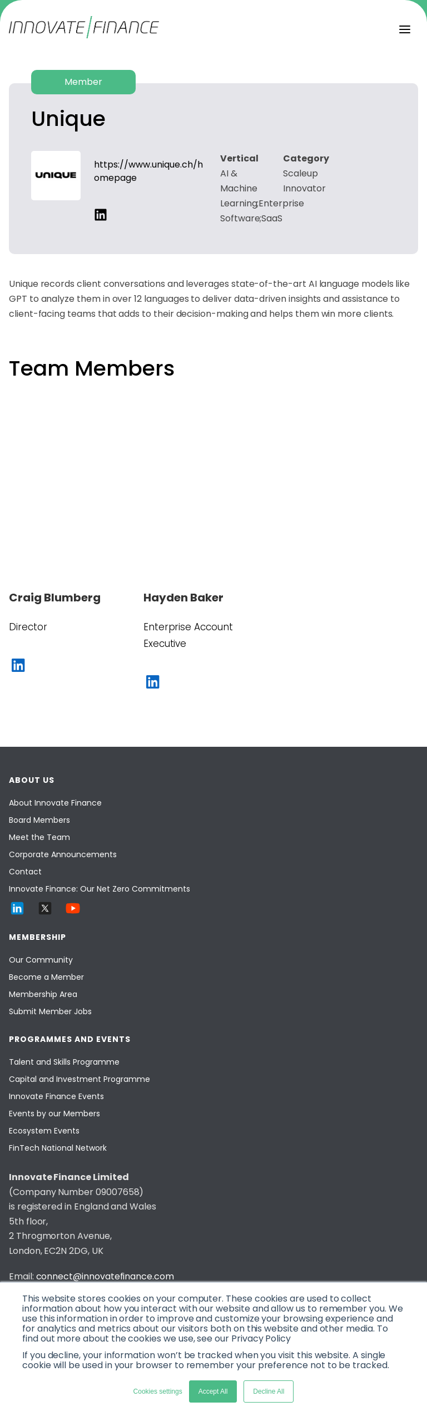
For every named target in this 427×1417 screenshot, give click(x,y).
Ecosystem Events (44, 1130)
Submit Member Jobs (50, 1011)
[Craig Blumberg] (76, 597)
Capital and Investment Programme (79, 1079)
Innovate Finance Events (56, 1096)
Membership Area (43, 994)
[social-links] (100, 214)
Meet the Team (39, 837)
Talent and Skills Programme (64, 1061)
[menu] (404, 29)
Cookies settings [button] (157, 1391)
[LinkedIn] (17, 913)
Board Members (39, 820)
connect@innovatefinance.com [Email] (105, 1276)
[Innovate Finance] (84, 35)
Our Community (41, 959)
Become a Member (46, 977)
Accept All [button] (213, 1391)
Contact (25, 871)
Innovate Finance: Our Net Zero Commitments (99, 888)
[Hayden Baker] (210, 597)
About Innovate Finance (55, 802)
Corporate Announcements (63, 854)
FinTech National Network (58, 1147)
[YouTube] (72, 913)
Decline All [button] (268, 1391)
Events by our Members (54, 1113)
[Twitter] (45, 913)
